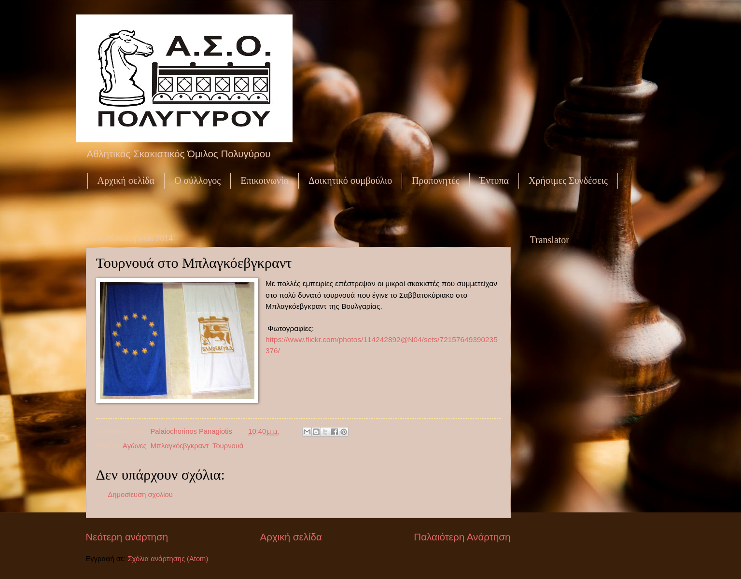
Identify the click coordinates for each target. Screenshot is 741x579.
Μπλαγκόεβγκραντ (180, 446)
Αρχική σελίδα (126, 180)
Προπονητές (435, 180)
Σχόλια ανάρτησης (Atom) (168, 559)
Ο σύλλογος (197, 180)
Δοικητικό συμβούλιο (350, 180)
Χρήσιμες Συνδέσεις (568, 180)
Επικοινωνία (264, 180)
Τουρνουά (227, 446)
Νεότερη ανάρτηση (127, 536)
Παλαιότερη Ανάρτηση (462, 536)
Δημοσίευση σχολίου (140, 494)
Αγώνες (134, 446)
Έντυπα (494, 180)
